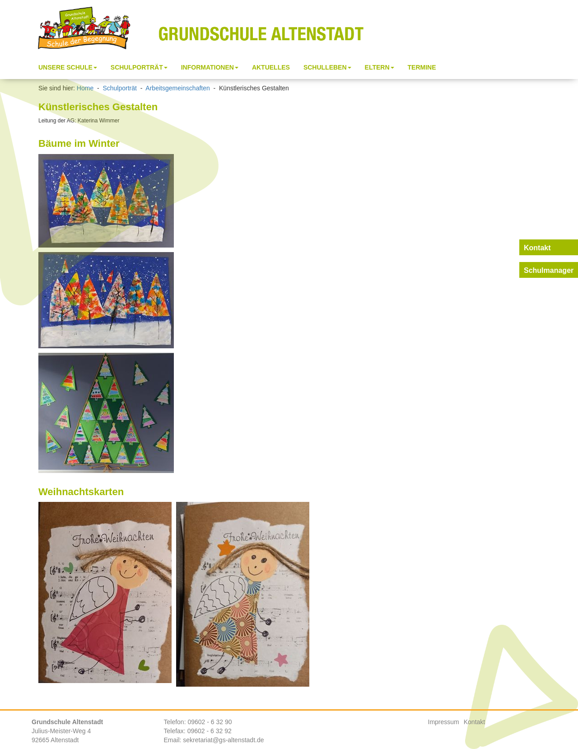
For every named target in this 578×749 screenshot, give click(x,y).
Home (85, 88)
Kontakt (474, 722)
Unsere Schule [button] (67, 67)
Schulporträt (119, 88)
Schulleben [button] (327, 67)
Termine (422, 67)
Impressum (443, 722)
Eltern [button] (379, 67)
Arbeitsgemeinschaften (177, 88)
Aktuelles (271, 67)
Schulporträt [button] (139, 67)
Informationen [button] (209, 67)
